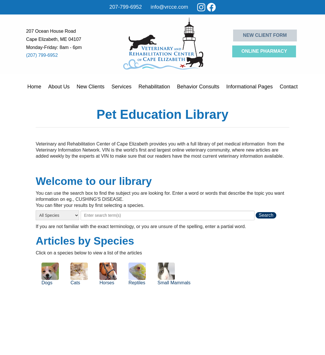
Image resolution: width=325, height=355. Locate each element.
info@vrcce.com (169, 7)
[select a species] (57, 215)
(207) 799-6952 (42, 55)
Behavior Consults (198, 87)
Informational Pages (249, 87)
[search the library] (266, 215)
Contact (289, 87)
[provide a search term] (168, 215)
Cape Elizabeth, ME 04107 (53, 39)
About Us (59, 87)
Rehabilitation (154, 87)
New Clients (90, 87)
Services (121, 87)
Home (34, 87)
